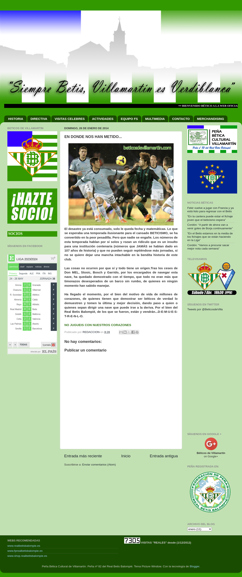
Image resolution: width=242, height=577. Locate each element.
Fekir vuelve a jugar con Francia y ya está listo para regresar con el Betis (210, 209)
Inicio (125, 456)
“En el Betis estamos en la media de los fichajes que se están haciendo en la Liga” (210, 237)
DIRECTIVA (39, 119)
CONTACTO (181, 119)
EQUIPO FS (129, 119)
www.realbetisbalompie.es (23, 545)
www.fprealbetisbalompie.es (25, 550)
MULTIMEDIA (155, 119)
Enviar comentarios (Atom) (99, 464)
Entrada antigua (164, 456)
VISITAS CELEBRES (70, 119)
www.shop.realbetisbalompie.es (27, 555)
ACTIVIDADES (102, 119)
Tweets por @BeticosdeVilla (205, 309)
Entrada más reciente (83, 456)
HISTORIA (15, 119)
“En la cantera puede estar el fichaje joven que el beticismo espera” (210, 218)
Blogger (194, 566)
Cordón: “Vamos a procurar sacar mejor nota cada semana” (208, 247)
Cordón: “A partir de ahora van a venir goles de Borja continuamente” (210, 226)
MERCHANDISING (210, 119)
